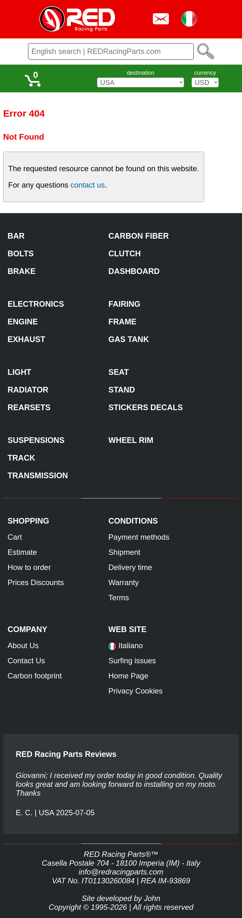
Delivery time (130, 567)
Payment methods (138, 537)
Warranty (123, 582)
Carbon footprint (35, 675)
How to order (29, 567)
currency (205, 73)
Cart (15, 537)
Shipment (124, 552)
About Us (23, 645)
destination (140, 73)
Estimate (22, 552)
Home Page (128, 675)
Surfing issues (132, 660)
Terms (118, 597)
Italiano (130, 645)
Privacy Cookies (135, 691)
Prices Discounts (36, 582)
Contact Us (26, 660)
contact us (87, 185)
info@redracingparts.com (121, 872)
